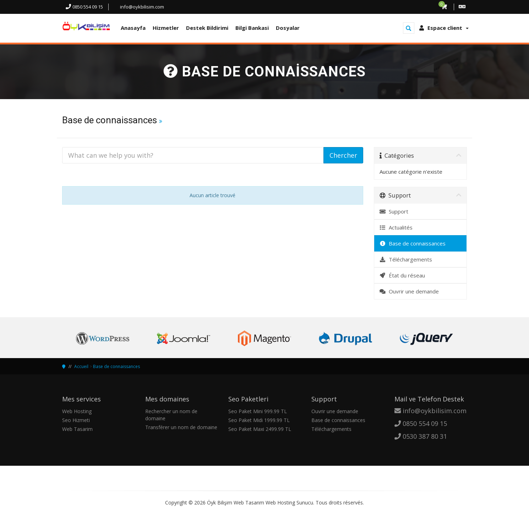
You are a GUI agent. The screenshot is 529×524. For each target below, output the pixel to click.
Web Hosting (77, 411)
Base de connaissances (413, 243)
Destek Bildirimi (207, 27)
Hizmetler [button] (166, 27)
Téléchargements (406, 259)
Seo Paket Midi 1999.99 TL (259, 420)
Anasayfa (133, 27)
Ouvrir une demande (409, 291)
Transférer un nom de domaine (181, 427)
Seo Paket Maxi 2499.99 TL (259, 429)
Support (394, 211)
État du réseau (402, 275)
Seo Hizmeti (76, 420)
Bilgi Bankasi (252, 27)
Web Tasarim (77, 429)
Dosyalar (288, 27)
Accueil (81, 366)
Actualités (396, 227)
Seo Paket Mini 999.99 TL (257, 411)
